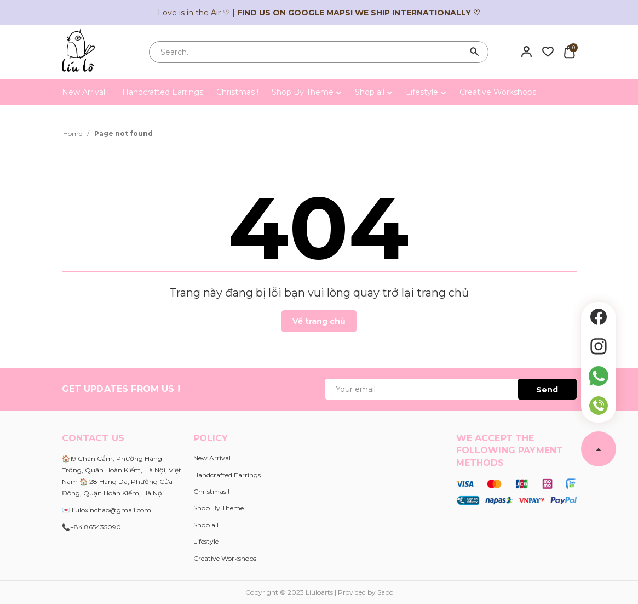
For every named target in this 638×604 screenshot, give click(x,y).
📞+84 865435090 (91, 527)
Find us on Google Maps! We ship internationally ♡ (358, 13)
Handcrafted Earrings (162, 92)
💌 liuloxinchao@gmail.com (106, 510)
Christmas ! (237, 92)
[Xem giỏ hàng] (569, 51)
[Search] (474, 52)
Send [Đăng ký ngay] (547, 390)
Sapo (385, 592)
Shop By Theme (307, 92)
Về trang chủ (319, 321)
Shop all (374, 92)
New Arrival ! (85, 92)
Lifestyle (426, 92)
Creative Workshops (497, 92)
